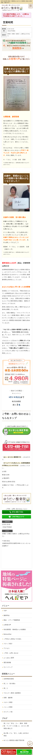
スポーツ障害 (8, 702)
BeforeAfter (8, 634)
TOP (5, 610)
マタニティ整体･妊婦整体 (12, 693)
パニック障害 (8, 707)
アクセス (7, 648)
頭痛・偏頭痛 (8, 697)
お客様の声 (7, 625)
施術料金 (7, 615)
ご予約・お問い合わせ (11, 653)
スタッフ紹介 (8, 643)
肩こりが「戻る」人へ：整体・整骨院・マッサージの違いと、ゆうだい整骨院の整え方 (16, 726)
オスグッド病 (8, 712)
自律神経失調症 (9, 679)
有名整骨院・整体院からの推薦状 (15, 629)
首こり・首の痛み (9, 683)
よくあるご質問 (9, 658)
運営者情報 (7, 662)
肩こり (6, 688)
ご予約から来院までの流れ (12, 639)
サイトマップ (8, 667)
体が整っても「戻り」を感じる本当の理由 (16, 734)
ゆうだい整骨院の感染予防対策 (14, 740)
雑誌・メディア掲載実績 (12, 620)
